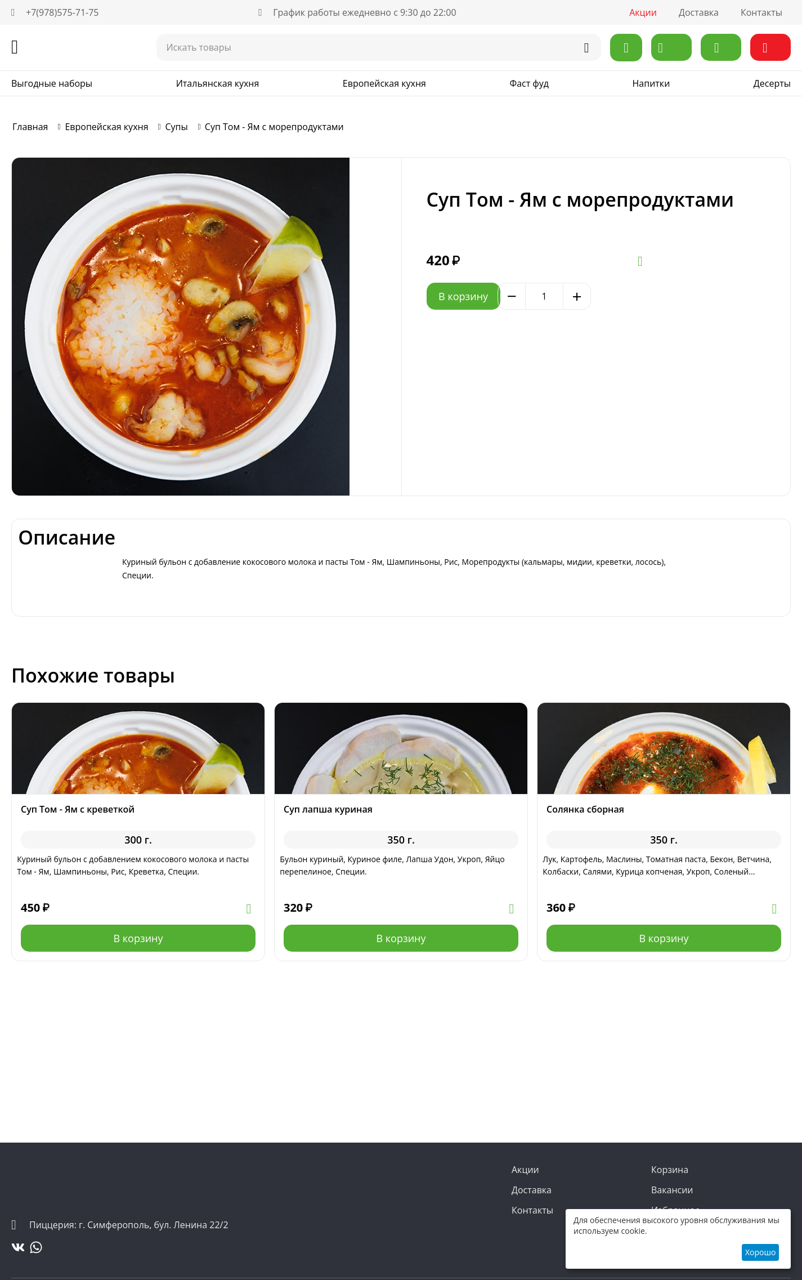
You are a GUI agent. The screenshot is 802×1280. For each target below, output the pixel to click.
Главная (30, 127)
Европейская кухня (384, 83)
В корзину (487, 296)
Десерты (772, 83)
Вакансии (672, 1190)
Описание (170, 565)
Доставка (699, 12)
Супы (176, 127)
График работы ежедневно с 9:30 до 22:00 (357, 12)
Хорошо (760, 1252)
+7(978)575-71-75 (55, 12)
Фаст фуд (529, 83)
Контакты (761, 12)
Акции (643, 12)
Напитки (651, 83)
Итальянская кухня (217, 83)
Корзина (669, 1169)
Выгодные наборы (51, 83)
